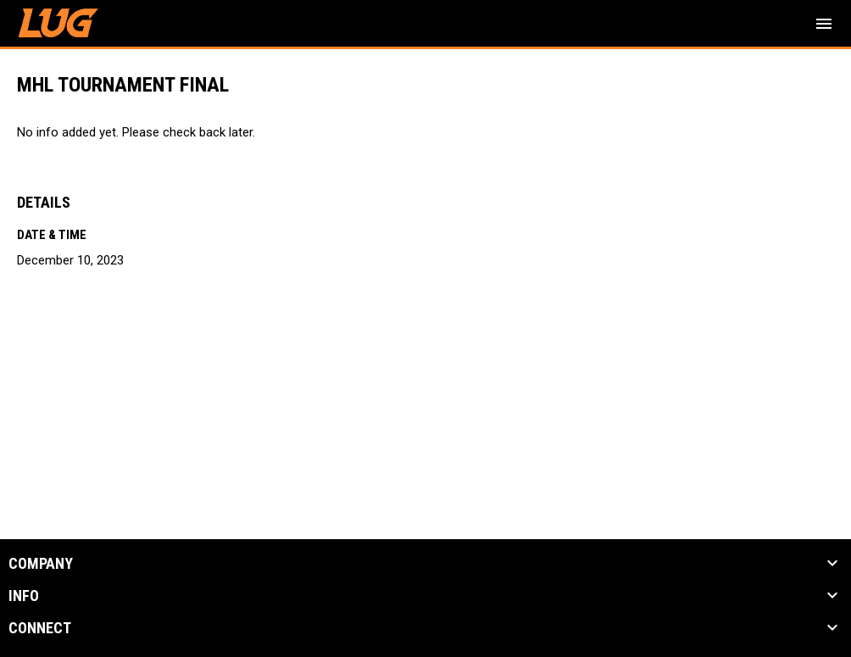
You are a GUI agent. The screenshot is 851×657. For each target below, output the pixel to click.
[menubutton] (824, 24)
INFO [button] (23, 596)
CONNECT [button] (39, 628)
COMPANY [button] (40, 563)
